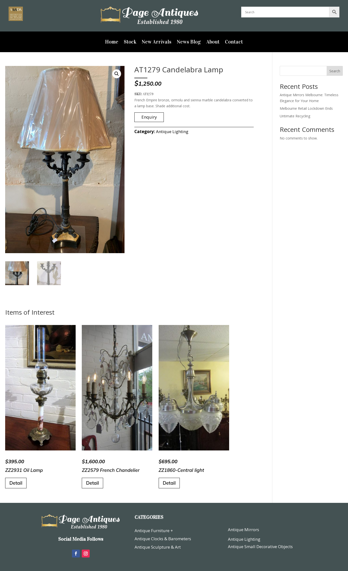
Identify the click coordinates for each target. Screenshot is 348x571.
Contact (234, 42)
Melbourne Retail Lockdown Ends (306, 108)
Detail (15, 483)
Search (334, 71)
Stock (130, 42)
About (213, 42)
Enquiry (149, 117)
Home (111, 42)
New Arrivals (156, 42)
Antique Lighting (172, 131)
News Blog (189, 42)
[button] (116, 73)
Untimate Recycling (295, 116)
